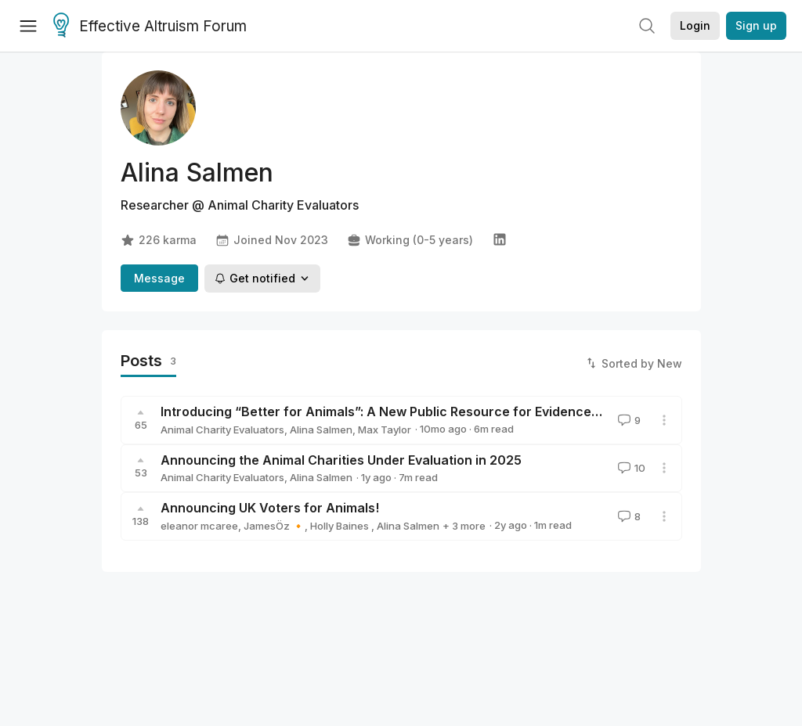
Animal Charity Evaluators (222, 429)
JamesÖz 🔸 (274, 525)
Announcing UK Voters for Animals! (270, 508)
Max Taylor (384, 429)
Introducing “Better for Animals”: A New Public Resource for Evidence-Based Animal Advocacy (454, 411)
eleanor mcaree (199, 525)
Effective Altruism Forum (150, 26)
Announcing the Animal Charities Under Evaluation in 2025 (341, 460)
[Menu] (28, 26)
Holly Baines (340, 525)
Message (159, 278)
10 (630, 468)
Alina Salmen (321, 429)
